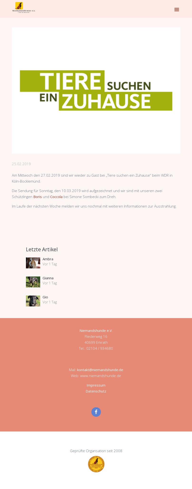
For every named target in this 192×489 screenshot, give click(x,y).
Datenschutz (96, 391)
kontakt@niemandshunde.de (100, 369)
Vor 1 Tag (50, 264)
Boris (38, 196)
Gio (45, 297)
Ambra (48, 259)
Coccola (57, 196)
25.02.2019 (21, 163)
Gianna (48, 278)
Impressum (96, 385)
